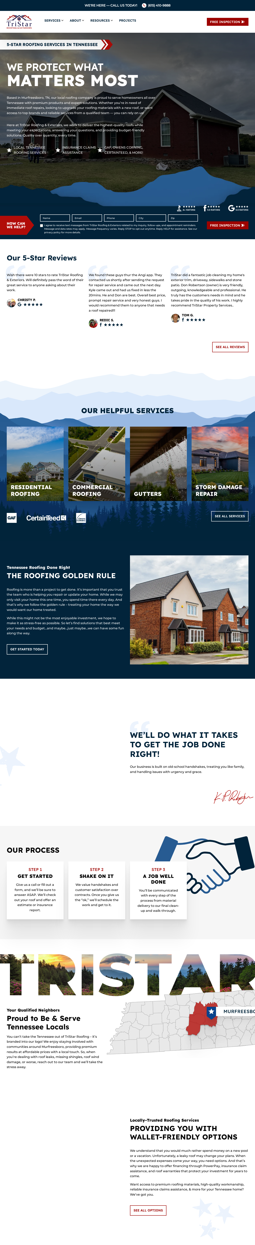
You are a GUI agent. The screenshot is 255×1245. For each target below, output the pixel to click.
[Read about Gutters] (158, 464)
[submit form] (227, 225)
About (75, 20)
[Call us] (156, 5)
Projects (127, 20)
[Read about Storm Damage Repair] (220, 464)
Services (52, 20)
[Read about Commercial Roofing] (96, 464)
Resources (100, 20)
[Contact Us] (227, 22)
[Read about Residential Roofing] (35, 464)
